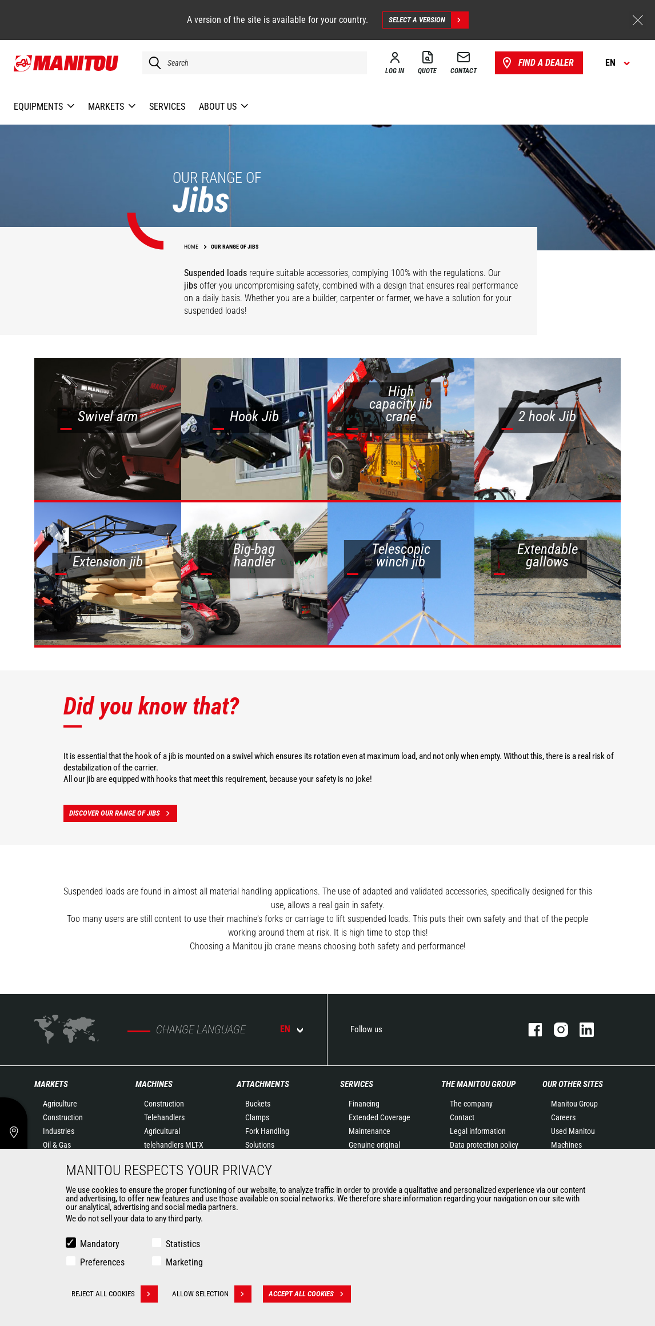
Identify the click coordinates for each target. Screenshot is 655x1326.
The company (471, 1103)
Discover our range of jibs (123, 813)
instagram (555, 1030)
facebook (529, 1030)
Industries (58, 1131)
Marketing (184, 1262)
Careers (563, 1117)
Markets (51, 1084)
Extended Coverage (379, 1117)
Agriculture (60, 1103)
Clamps (257, 1117)
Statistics (183, 1244)
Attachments (263, 1084)
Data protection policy (484, 1144)
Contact (462, 1117)
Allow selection (211, 1294)
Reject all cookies (114, 1294)
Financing (364, 1103)
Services (356, 1084)
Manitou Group (574, 1103)
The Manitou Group (478, 1084)
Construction (63, 1117)
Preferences (102, 1262)
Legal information (478, 1131)
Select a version (428, 20)
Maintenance (369, 1131)
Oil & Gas (57, 1144)
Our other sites (572, 1084)
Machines (154, 1084)
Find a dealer (537, 63)
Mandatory (99, 1244)
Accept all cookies (310, 1294)
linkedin (581, 1030)
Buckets (257, 1103)
